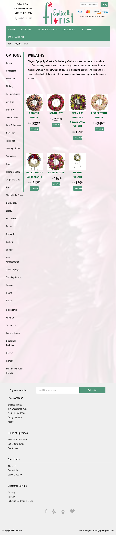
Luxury (9, 210)
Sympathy (87, 29)
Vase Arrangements (12, 259)
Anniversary (11, 78)
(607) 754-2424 (23, 18)
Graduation (11, 156)
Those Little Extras (14, 195)
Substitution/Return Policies (14, 370)
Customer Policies (11, 343)
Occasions (25, 29)
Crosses (9, 285)
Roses (9, 226)
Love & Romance (14, 125)
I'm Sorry (10, 109)
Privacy (9, 360)
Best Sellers (11, 218)
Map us (11, 421)
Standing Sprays (13, 277)
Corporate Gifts (13, 179)
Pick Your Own (16, 36)
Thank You (10, 140)
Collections (68, 29)
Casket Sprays (12, 269)
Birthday (9, 86)
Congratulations (13, 94)
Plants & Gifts (46, 29)
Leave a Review (13, 333)
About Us (10, 317)
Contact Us (11, 325)
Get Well (10, 102)
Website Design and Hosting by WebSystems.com (96, 530)
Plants (9, 187)
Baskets (9, 242)
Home (10, 44)
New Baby (10, 133)
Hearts (9, 293)
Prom (8, 164)
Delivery (9, 353)
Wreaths (9, 249)
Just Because (12, 117)
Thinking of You (13, 148)
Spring (12, 29)
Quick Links (11, 309)
